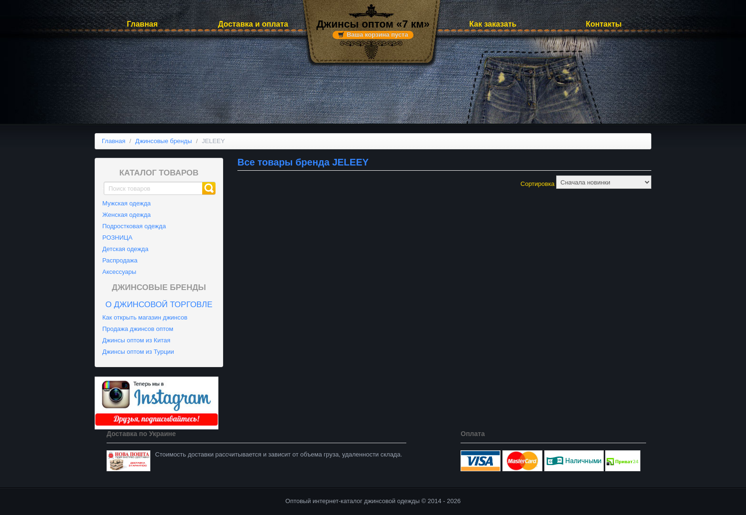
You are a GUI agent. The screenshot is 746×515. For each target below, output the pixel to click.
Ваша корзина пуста (377, 34)
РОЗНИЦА (117, 237)
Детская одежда (125, 249)
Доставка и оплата (253, 24)
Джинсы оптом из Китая (136, 340)
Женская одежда (126, 214)
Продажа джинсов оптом (137, 328)
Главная (142, 24)
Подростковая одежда (134, 226)
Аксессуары (119, 271)
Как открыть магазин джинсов (144, 317)
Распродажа (119, 260)
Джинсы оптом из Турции (138, 351)
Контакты (603, 24)
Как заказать (492, 24)
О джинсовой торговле (158, 304)
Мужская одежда (126, 203)
